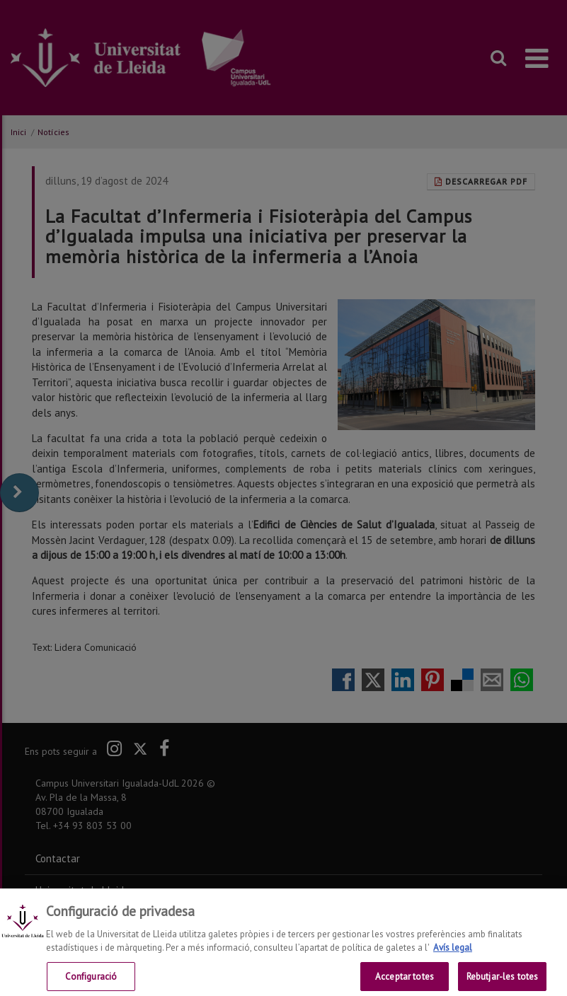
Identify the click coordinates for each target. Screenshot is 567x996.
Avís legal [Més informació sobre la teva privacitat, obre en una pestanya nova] (452, 955)
